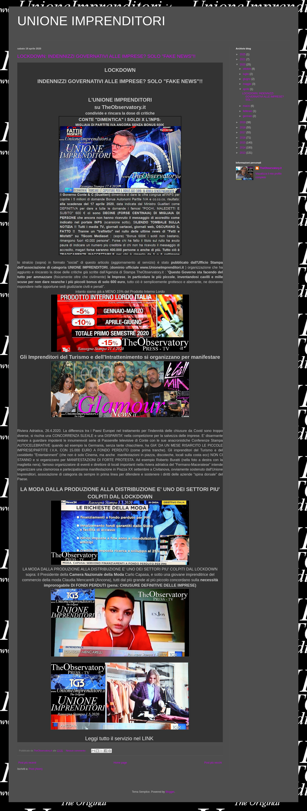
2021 (243, 59)
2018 (243, 127)
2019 (243, 122)
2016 (243, 137)
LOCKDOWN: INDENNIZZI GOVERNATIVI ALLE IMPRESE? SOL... (263, 96)
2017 (243, 132)
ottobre (247, 68)
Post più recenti (27, 762)
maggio (247, 83)
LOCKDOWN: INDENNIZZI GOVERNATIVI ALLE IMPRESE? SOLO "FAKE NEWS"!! (106, 56)
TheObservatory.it (271, 168)
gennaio (248, 116)
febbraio (248, 111)
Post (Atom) (35, 768)
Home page (120, 762)
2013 (243, 152)
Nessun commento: (76, 750)
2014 (243, 147)
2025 (243, 54)
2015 (243, 142)
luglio (246, 74)
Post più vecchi (213, 762)
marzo (247, 105)
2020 (243, 64)
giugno (247, 78)
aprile (246, 89)
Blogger (170, 791)
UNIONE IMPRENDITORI (91, 21)
